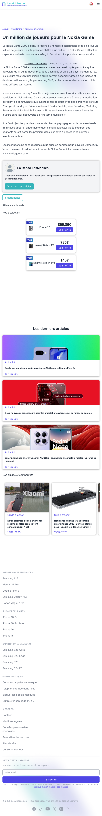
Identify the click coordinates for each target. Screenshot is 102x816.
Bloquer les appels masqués (18, 694)
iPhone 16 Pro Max (13, 623)
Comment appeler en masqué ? (20, 682)
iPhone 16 (8, 629)
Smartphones (12, 197)
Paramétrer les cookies (15, 737)
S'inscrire (51, 779)
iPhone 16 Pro (10, 617)
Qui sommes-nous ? (13, 749)
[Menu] (98, 4)
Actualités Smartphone (34, 29)
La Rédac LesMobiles (36, 63)
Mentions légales (12, 721)
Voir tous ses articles (19, 186)
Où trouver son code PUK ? (18, 700)
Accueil (5, 29)
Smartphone (16, 29)
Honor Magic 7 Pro (13, 602)
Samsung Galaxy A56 (14, 596)
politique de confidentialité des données (51, 787)
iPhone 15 (8, 635)
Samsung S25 (10, 662)
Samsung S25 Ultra (13, 649)
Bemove (74, 801)
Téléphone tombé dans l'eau (18, 688)
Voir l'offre (64, 229)
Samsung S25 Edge (13, 655)
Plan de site (9, 743)
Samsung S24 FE (12, 668)
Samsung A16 (10, 578)
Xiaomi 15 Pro (10, 584)
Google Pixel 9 (11, 590)
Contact (7, 715)
